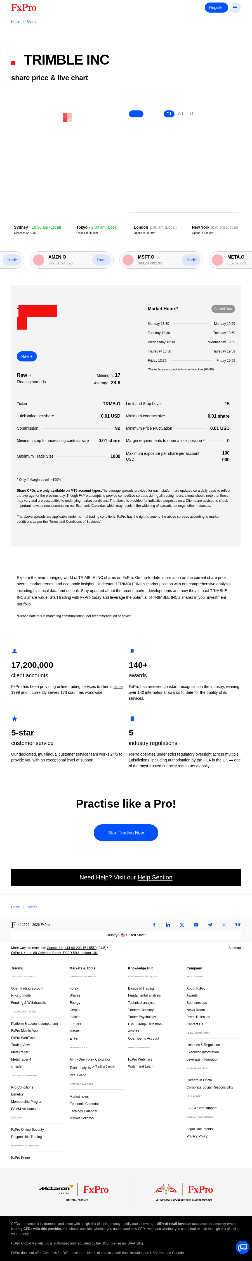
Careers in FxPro (199, 1080)
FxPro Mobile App (24, 1031)
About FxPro (196, 988)
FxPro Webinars (140, 1059)
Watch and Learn (141, 1066)
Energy (75, 1003)
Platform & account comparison (34, 1024)
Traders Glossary (141, 1010)
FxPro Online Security (27, 1130)
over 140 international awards (154, 692)
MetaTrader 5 (21, 1052)
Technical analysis (141, 1003)
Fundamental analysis (144, 995)
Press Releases (198, 1017)
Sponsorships (197, 1003)
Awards (192, 995)
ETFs (74, 1038)
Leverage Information (202, 1059)
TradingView (20, 1045)
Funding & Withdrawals (28, 1003)
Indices (75, 1017)
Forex (74, 988)
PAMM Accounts (23, 1109)
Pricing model (21, 995)
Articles (133, 1031)
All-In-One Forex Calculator (90, 1059)
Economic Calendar (84, 1104)
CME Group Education (145, 1024)
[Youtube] (196, 925)
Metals (74, 1031)
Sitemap (235, 948)
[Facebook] (154, 925)
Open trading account (27, 988)
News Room (196, 1010)
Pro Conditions (22, 1087)
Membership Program (27, 1102)
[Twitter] (182, 925)
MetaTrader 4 (21, 1059)
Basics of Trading (141, 988)
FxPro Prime (20, 1158)
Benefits (17, 1094)
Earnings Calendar (83, 1111)
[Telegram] (210, 925)
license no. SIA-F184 (126, 1243)
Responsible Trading (26, 1137)
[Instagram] (224, 925)
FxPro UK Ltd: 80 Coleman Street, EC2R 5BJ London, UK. (54, 953)
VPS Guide (78, 1075)
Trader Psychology (142, 1017)
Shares (75, 995)
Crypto (74, 1010)
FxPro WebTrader (24, 1038)
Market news (81, 1096)
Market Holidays (82, 1118)
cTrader (17, 1066)
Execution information (203, 1052)
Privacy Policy (197, 1136)
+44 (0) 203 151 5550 (80, 948)
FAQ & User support (201, 1108)
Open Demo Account (143, 1038)
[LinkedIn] (168, 925)
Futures (75, 1024)
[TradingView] (238, 925)
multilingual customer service (63, 754)
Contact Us (55, 948)
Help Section (155, 877)
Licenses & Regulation (203, 1045)
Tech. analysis (92, 1067)
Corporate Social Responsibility (210, 1087)
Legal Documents (200, 1129)
